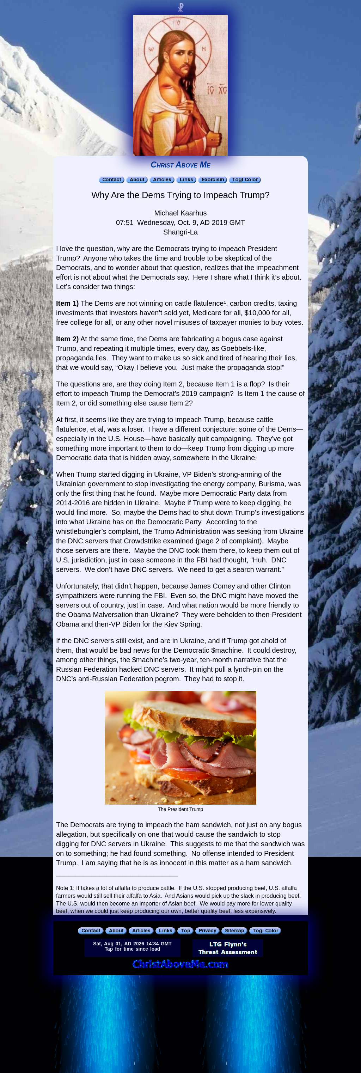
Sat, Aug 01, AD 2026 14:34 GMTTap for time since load (132, 946)
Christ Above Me (180, 164)
